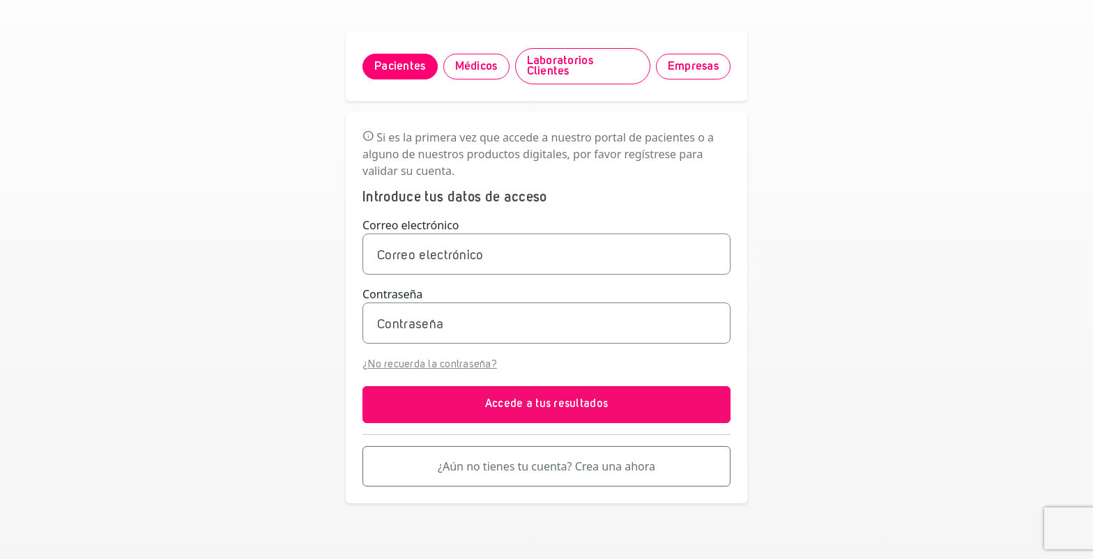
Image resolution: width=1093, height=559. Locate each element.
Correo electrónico (410, 225)
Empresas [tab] (693, 66)
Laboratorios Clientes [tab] (560, 66)
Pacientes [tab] (400, 66)
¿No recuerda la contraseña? (429, 365)
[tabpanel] (546, 308)
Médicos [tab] (476, 66)
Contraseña (392, 294)
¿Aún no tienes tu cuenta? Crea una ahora (546, 466)
